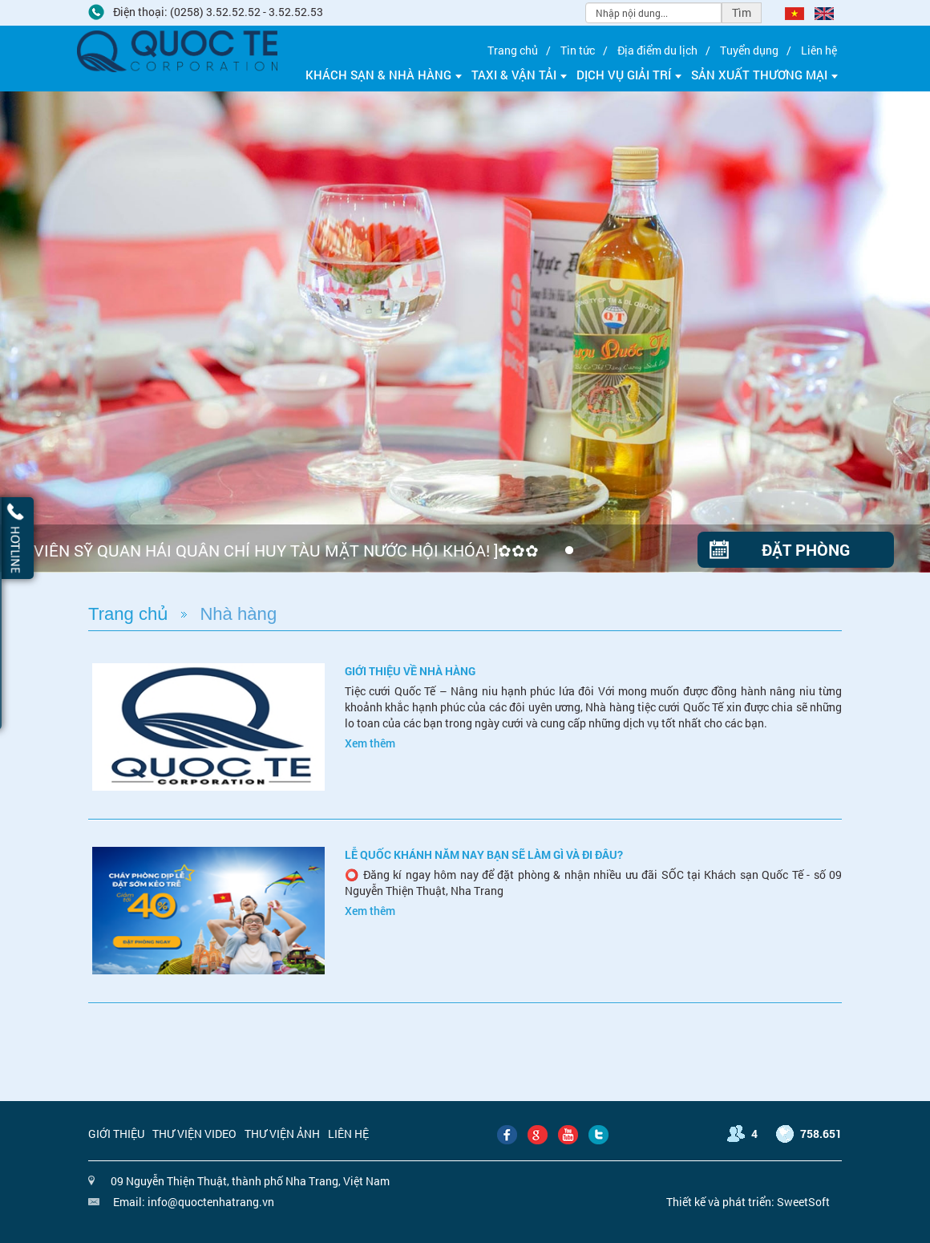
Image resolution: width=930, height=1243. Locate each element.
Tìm (741, 12)
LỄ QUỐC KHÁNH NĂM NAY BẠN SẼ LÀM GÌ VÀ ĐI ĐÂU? (484, 854)
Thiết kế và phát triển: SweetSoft (748, 1201)
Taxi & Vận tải (519, 75)
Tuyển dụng (749, 50)
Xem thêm (370, 743)
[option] (465, 332)
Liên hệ (819, 50)
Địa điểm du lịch (657, 50)
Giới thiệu (116, 1133)
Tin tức (577, 50)
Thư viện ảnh (282, 1133)
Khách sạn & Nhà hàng (383, 75)
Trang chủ (512, 50)
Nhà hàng (238, 614)
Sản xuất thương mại (764, 75)
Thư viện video (194, 1133)
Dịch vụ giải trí (628, 75)
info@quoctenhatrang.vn (211, 1201)
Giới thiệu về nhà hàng (410, 670)
